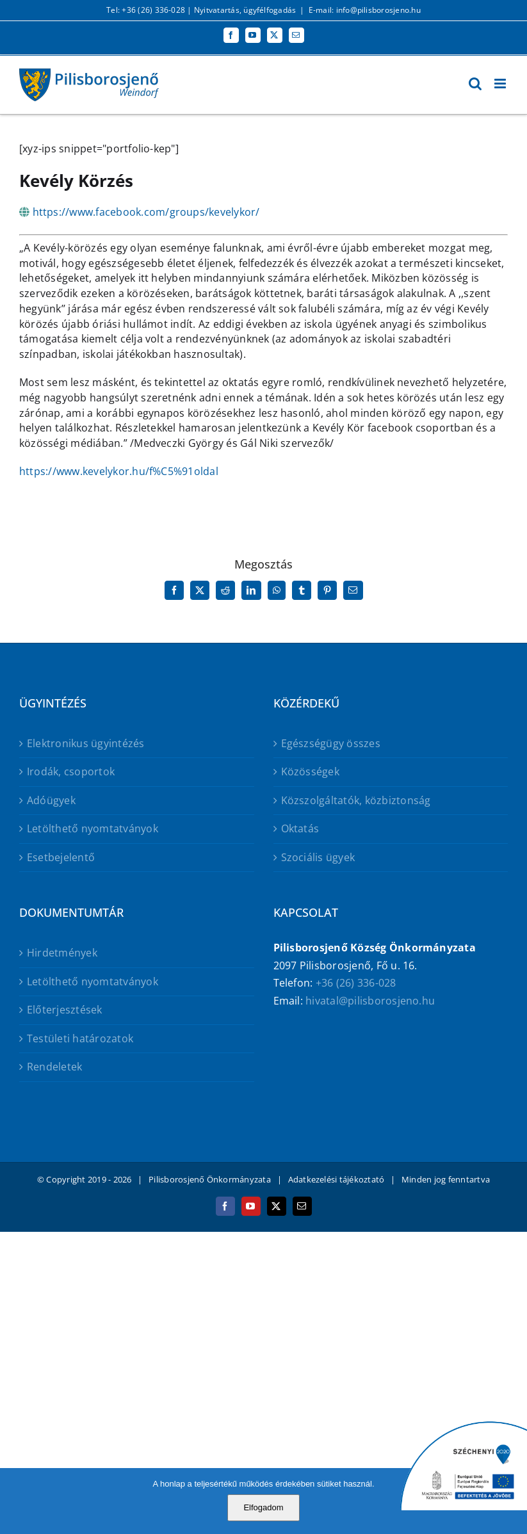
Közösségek (310, 771)
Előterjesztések (64, 1010)
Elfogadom (263, 1507)
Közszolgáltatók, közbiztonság (356, 800)
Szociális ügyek (318, 857)
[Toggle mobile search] (475, 83)
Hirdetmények (62, 953)
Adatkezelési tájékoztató (336, 1179)
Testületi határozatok (80, 1038)
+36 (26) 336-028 (356, 983)
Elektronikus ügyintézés (86, 743)
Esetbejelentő (61, 857)
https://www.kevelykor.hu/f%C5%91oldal (118, 471)
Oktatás (300, 828)
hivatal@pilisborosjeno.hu (370, 1001)
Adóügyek (51, 800)
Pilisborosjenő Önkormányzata (210, 1179)
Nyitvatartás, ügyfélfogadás (245, 9)
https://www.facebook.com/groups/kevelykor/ (146, 212)
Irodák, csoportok (71, 771)
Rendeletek (54, 1067)
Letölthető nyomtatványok (92, 828)
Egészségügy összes (330, 743)
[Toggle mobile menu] (501, 83)
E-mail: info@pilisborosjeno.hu (365, 9)
